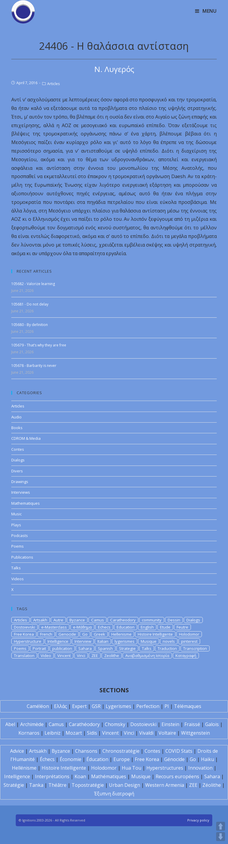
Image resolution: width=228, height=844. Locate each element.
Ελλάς (60, 706)
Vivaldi (146, 733)
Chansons (86, 751)
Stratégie (14, 785)
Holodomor (189, 634)
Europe (121, 759)
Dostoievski (24, 627)
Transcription (195, 648)
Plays (16, 525)
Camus (97, 620)
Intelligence (58, 641)
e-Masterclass (54, 627)
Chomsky (115, 724)
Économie (70, 759)
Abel (10, 724)
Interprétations (52, 776)
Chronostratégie (121, 751)
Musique (148, 641)
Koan (80, 776)
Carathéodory (84, 724)
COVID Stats (178, 751)
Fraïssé (192, 724)
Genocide (67, 634)
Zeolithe (111, 655)
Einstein (170, 724)
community (152, 620)
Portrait (39, 648)
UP (220, 826)
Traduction (167, 648)
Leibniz (53, 733)
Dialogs (18, 460)
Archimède (32, 724)
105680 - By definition (29, 324)
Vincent (64, 655)
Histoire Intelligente (155, 634)
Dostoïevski (143, 724)
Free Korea (24, 634)
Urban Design (124, 785)
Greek (99, 634)
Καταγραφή (185, 655)
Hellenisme (121, 634)
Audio (16, 417)
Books (17, 427)
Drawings (19, 481)
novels (169, 641)
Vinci (81, 655)
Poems (17, 546)
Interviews (20, 492)
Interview (83, 641)
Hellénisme (24, 768)
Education (125, 627)
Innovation (200, 768)
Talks (16, 567)
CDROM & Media (26, 438)
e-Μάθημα (82, 627)
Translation (24, 655)
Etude (165, 627)
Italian (102, 641)
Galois (212, 724)
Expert (79, 706)
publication (62, 648)
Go (85, 634)
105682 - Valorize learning (33, 283)
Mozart (74, 733)
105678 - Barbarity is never (33, 365)
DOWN (220, 836)
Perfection (147, 706)
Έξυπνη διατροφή (114, 793)
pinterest (189, 641)
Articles (53, 83)
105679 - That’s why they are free (38, 345)
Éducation (97, 759)
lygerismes (124, 641)
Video (46, 655)
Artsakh (40, 620)
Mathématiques (108, 776)
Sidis (92, 733)
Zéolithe (211, 785)
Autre (58, 620)
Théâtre (57, 785)
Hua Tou (131, 768)
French (46, 634)
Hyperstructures (164, 768)
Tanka (36, 785)
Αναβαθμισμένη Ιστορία (147, 655)
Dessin (174, 620)
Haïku (207, 759)
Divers (17, 471)
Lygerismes (118, 706)
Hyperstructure (27, 641)
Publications (22, 557)
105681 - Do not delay (29, 304)
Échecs (47, 759)
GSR (96, 706)
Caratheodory (123, 620)
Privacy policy (198, 820)
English (147, 627)
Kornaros (28, 733)
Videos (17, 578)
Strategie (127, 648)
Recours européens (177, 776)
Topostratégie (88, 785)
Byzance (77, 620)
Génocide (174, 759)
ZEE (94, 655)
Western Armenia (164, 785)
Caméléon (38, 706)
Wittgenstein (195, 733)
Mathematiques (25, 503)
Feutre (182, 627)
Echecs (104, 627)
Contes (17, 449)
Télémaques (187, 706)
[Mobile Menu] (206, 11)
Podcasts (19, 535)
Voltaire (167, 733)
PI (166, 706)
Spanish (105, 648)
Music (16, 514)
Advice (17, 751)
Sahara (85, 648)
